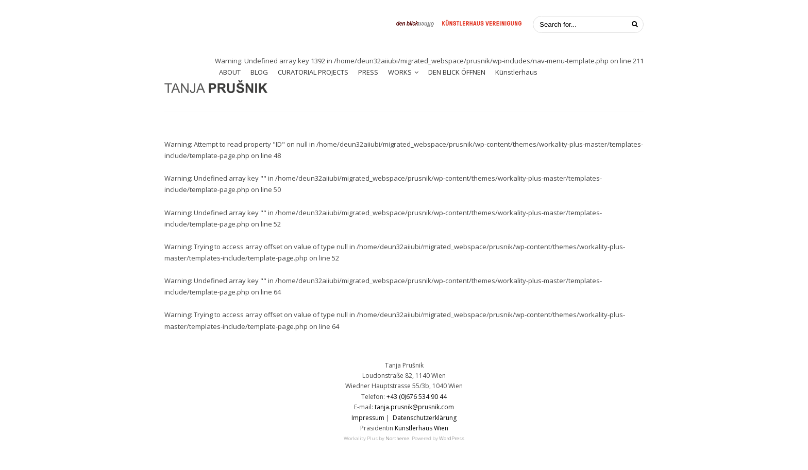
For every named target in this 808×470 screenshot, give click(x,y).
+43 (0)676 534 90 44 (416, 396)
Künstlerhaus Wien (421, 428)
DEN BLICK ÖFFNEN (456, 72)
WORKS (400, 72)
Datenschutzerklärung (425, 417)
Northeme (397, 438)
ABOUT (230, 72)
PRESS (368, 72)
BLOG (259, 72)
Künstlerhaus (516, 72)
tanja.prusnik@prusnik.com (414, 407)
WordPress (451, 438)
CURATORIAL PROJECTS (313, 72)
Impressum (367, 417)
